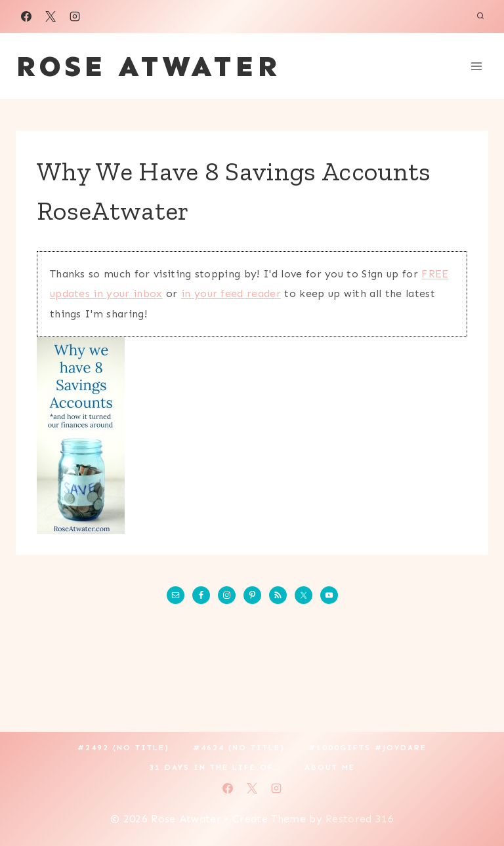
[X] (50, 16)
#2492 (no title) (123, 747)
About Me (329, 767)
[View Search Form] (480, 16)
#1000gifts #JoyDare (367, 747)
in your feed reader (231, 293)
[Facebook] (26, 16)
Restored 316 (360, 819)
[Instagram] (74, 16)
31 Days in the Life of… (215, 767)
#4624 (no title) (239, 747)
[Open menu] (476, 66)
